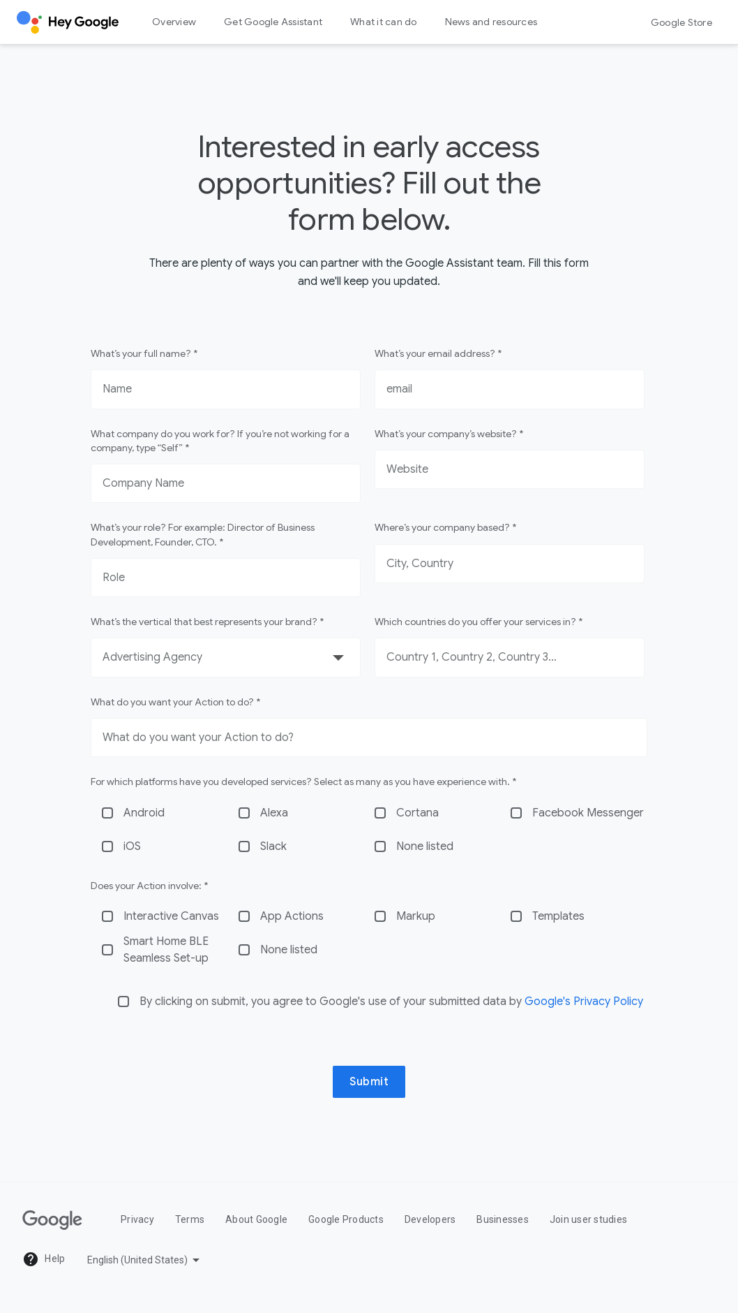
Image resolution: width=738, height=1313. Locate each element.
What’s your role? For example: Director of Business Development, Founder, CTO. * (203, 534)
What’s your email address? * (438, 353)
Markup (415, 916)
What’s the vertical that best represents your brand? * (207, 621)
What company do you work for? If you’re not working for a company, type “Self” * (220, 440)
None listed (424, 846)
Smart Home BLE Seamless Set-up (166, 949)
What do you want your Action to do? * (175, 702)
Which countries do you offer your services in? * (478, 621)
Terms (189, 1219)
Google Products (346, 1219)
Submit (369, 1082)
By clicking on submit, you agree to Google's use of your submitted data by (391, 1001)
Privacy (137, 1219)
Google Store (681, 22)
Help (43, 1259)
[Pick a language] (145, 1260)
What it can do (383, 21)
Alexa (274, 813)
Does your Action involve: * (149, 885)
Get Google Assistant (273, 21)
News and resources (491, 21)
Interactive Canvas (171, 916)
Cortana (417, 813)
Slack (273, 846)
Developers (430, 1219)
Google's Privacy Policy (584, 1001)
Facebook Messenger (588, 813)
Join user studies (588, 1219)
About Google (256, 1219)
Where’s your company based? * (445, 527)
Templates (558, 916)
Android (144, 813)
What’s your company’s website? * (449, 433)
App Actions (292, 916)
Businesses (502, 1219)
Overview (174, 21)
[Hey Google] (68, 22)
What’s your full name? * (144, 353)
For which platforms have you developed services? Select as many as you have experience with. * (303, 781)
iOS (132, 846)
